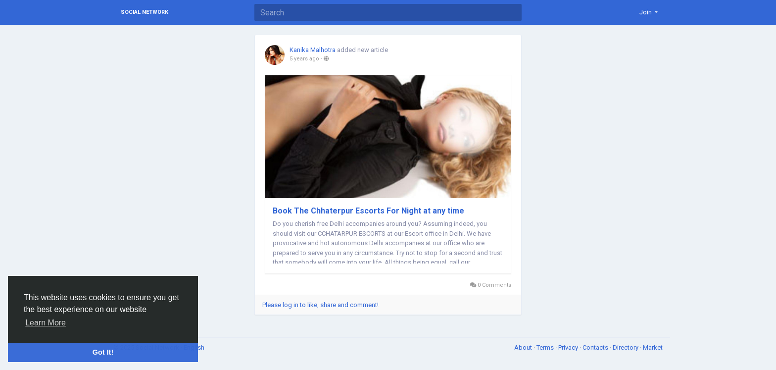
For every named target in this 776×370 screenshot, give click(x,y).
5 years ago (304, 58)
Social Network (144, 12)
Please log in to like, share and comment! (320, 305)
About (524, 347)
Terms (545, 347)
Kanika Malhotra (313, 49)
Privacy (569, 347)
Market (653, 347)
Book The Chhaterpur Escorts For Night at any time (368, 210)
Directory (626, 347)
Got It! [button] (103, 352)
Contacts (596, 347)
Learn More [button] (45, 322)
